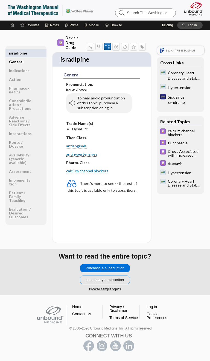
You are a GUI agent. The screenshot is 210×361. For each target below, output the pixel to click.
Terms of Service (123, 318)
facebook (88, 346)
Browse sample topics (105, 289)
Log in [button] (152, 307)
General (16, 53)
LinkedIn (128, 346)
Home (77, 307)
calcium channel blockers (87, 171)
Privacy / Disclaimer (118, 309)
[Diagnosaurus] (180, 99)
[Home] (12, 25)
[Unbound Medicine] (192, 8)
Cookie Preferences (157, 316)
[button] (114, 25)
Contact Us (81, 314)
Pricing (167, 25)
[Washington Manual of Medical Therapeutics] (180, 75)
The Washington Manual (50, 10)
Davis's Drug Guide (67, 42)
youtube (115, 346)
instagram (102, 346)
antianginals (76, 146)
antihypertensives (81, 154)
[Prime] (71, 25)
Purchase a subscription (105, 268)
